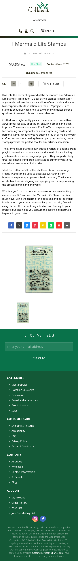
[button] (11, 225)
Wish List (16, 546)
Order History (19, 541)
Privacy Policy (19, 480)
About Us (16, 500)
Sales (14, 449)
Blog (14, 521)
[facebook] (43, 557)
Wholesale (17, 505)
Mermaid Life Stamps (43, 53)
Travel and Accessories (24, 439)
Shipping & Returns (22, 464)
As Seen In (17, 516)
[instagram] (35, 557)
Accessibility (18, 469)
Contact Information (23, 510)
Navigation (39, 20)
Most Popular (19, 423)
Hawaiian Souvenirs (22, 428)
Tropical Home (20, 444)
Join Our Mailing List (23, 552)
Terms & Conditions (22, 485)
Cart (48, 30)
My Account (18, 536)
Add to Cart (51, 83)
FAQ (13, 475)
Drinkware (17, 434)
